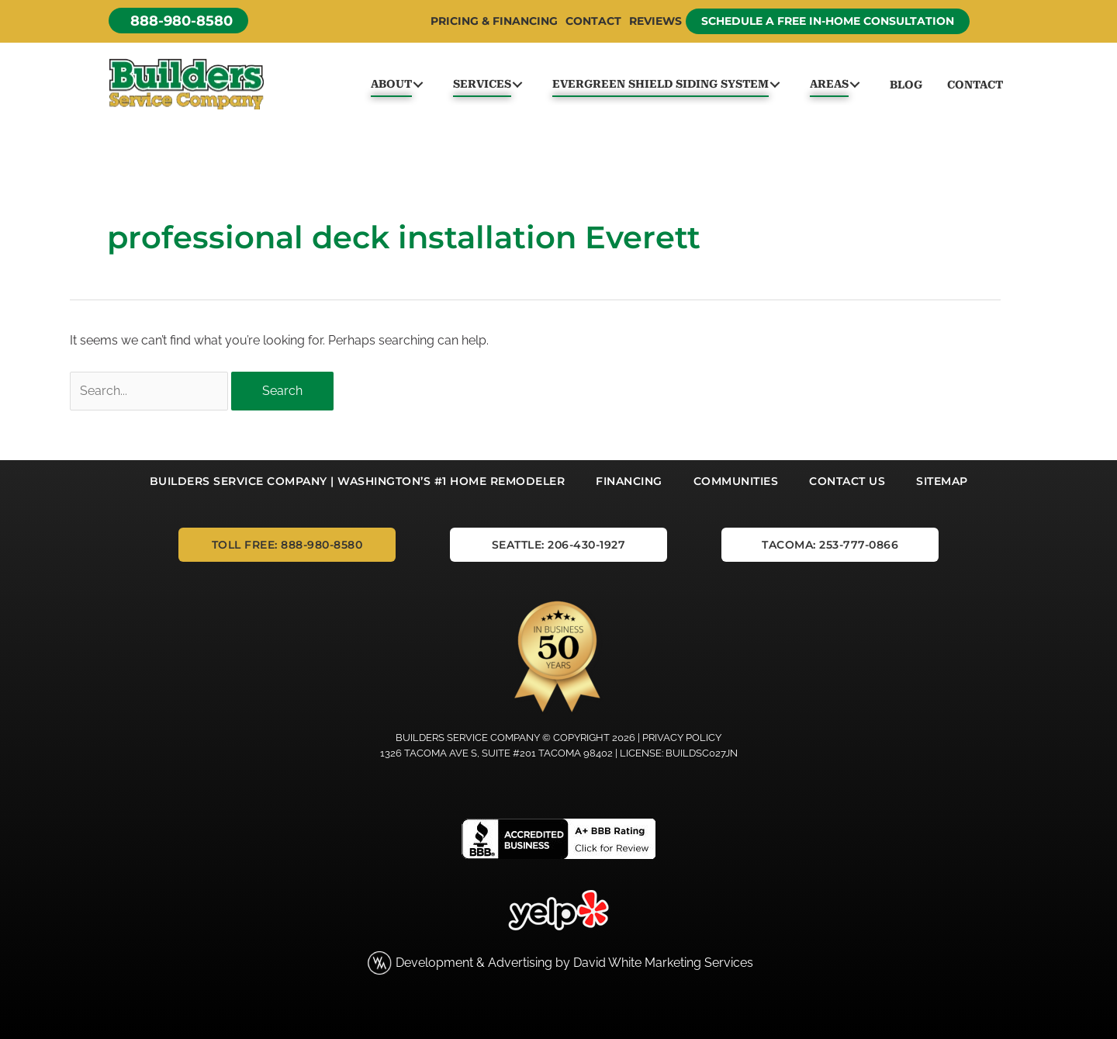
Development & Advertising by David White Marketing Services (574, 962)
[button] (178, 20)
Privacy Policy (681, 737)
